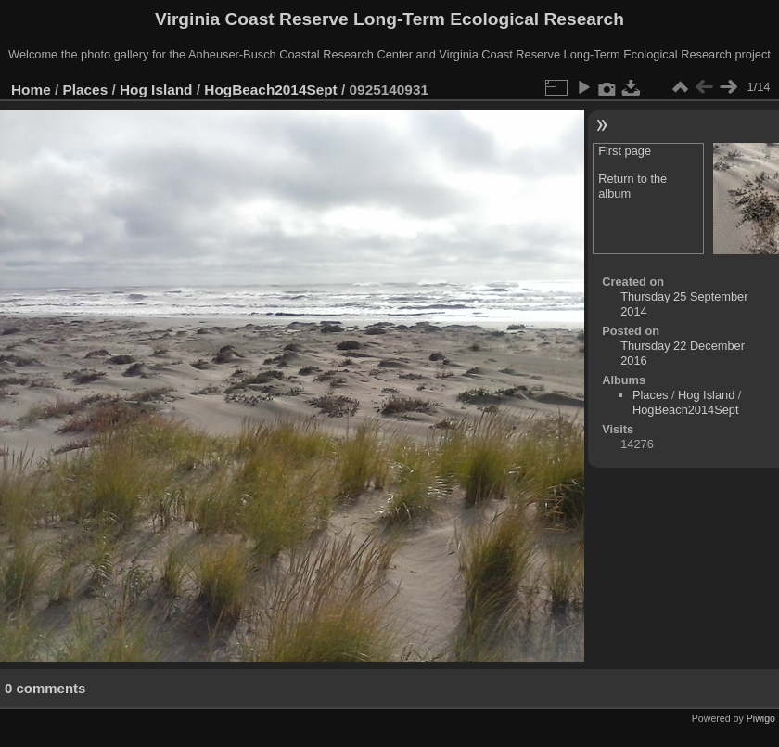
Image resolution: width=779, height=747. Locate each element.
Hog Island (156, 89)
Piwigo (761, 718)
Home (31, 89)
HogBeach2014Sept (270, 89)
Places (86, 89)
